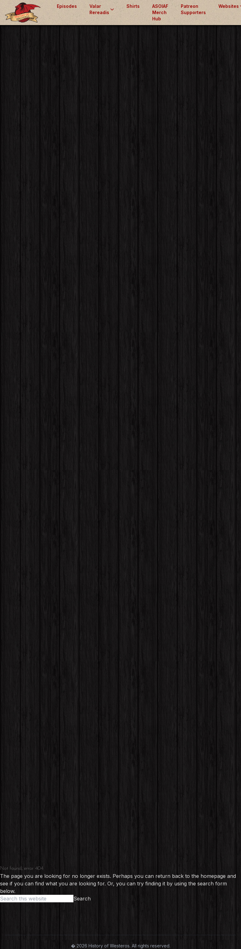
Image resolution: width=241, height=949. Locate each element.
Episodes (67, 6)
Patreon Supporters (193, 9)
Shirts (133, 6)
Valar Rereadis (101, 9)
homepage (213, 876)
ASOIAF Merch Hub (160, 12)
